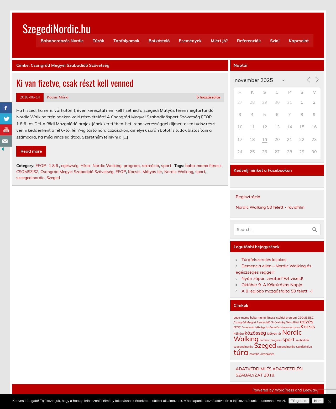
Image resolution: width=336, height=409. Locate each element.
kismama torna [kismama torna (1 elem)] (290, 327)
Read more (31, 151)
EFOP (121, 171)
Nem (318, 401)
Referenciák (249, 40)
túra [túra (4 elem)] (241, 352)
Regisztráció (248, 196)
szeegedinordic (30, 177)
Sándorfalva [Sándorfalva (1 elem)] (304, 347)
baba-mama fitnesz (203, 165)
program (132, 165)
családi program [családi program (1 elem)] (286, 317)
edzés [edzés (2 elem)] (306, 321)
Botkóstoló (159, 40)
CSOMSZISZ (27, 171)
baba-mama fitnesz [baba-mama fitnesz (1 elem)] (262, 317)
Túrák (98, 40)
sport (166, 165)
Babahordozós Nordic (62, 40)
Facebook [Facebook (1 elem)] (248, 327)
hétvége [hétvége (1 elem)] (260, 327)
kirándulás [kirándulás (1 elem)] (273, 327)
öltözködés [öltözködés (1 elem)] (267, 354)
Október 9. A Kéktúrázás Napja (272, 284)
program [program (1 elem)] (276, 340)
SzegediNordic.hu (57, 28)
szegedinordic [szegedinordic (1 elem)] (286, 347)
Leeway (310, 390)
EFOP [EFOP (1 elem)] (237, 327)
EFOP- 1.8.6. (47, 165)
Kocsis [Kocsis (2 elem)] (308, 326)
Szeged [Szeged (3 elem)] (265, 345)
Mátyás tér (152, 171)
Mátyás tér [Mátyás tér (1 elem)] (274, 333)
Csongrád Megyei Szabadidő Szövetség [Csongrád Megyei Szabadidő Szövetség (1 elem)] (259, 322)
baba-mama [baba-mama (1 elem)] (241, 317)
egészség (69, 165)
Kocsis (134, 171)
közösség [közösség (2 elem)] (255, 333)
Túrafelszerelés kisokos (264, 259)
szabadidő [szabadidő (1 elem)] (302, 340)
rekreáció (150, 165)
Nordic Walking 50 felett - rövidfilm (270, 207)
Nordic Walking (107, 165)
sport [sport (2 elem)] (288, 339)
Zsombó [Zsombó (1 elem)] (254, 354)
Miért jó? (219, 40)
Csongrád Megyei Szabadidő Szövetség (76, 171)
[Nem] (329, 401)
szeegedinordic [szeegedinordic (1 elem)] (243, 347)
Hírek (86, 165)
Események (190, 40)
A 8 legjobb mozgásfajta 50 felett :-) (277, 291)
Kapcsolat (299, 40)
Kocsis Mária (57, 97)
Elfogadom (299, 401)
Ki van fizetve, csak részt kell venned (74, 82)
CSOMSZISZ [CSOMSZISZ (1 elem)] (305, 317)
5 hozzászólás (208, 97)
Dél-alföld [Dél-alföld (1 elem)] (292, 322)
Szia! (275, 40)
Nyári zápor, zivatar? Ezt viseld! (272, 278)
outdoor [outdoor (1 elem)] (265, 340)
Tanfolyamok (126, 40)
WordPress (284, 390)
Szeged (53, 177)
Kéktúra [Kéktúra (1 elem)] (239, 333)
